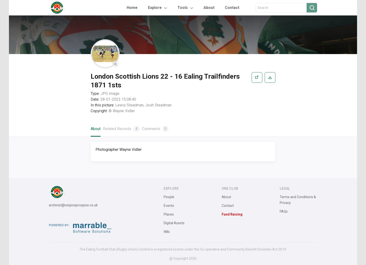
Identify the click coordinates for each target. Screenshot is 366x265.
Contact (232, 7)
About (209, 7)
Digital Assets (174, 223)
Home (132, 7)
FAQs (284, 211)
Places (169, 214)
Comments (155, 128)
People (169, 197)
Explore (155, 7)
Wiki (167, 232)
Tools (182, 7)
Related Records (121, 128)
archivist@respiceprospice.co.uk (73, 205)
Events (169, 206)
